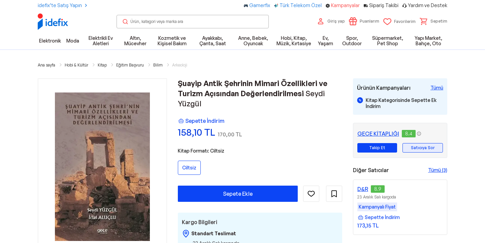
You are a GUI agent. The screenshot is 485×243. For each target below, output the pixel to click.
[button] (433, 21)
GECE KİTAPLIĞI (378, 133)
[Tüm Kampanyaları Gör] (436, 88)
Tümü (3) (437, 170)
